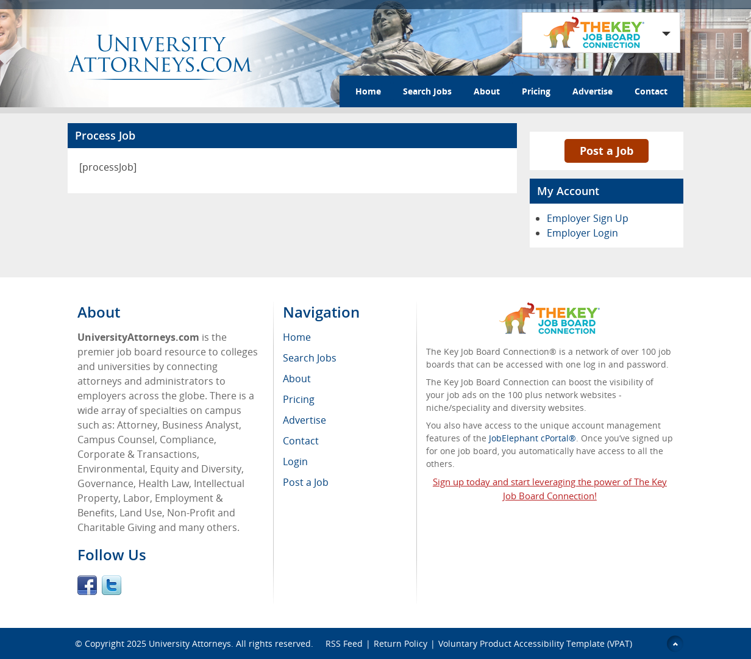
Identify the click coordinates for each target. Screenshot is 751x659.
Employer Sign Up (587, 218)
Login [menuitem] (295, 461)
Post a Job (606, 150)
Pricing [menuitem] (299, 399)
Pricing (536, 91)
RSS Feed (344, 643)
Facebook (87, 585)
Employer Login (582, 233)
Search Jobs (427, 91)
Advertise (592, 91)
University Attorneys (190, 643)
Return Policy (400, 643)
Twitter (111, 585)
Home (368, 91)
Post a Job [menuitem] (306, 482)
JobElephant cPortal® (532, 438)
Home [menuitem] (297, 337)
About (487, 91)
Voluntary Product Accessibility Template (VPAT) (535, 643)
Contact (651, 91)
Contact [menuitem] (301, 440)
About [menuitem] (297, 378)
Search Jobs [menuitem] (309, 358)
